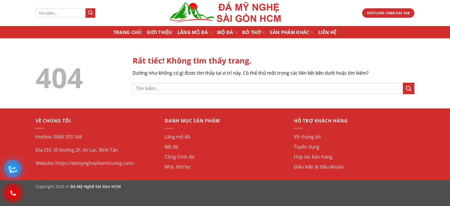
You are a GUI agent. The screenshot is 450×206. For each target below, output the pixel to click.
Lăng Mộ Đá (194, 32)
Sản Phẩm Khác (291, 32)
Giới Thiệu (159, 32)
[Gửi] (90, 13)
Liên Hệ (327, 32)
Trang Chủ (127, 32)
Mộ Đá (227, 32)
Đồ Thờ (253, 32)
